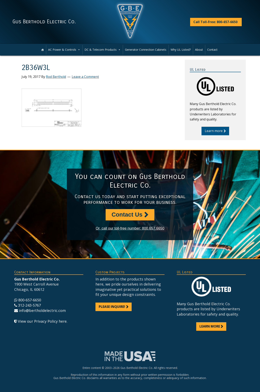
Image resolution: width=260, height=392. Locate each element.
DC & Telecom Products (102, 50)
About (199, 50)
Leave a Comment (85, 76)
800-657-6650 (29, 299)
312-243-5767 (29, 305)
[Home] (42, 50)
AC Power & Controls (64, 50)
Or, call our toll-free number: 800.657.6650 (130, 228)
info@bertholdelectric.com (42, 310)
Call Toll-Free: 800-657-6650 (215, 22)
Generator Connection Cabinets (145, 50)
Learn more (214, 131)
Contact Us (127, 214)
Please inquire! (112, 306)
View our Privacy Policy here (42, 321)
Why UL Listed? (181, 50)
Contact (212, 50)
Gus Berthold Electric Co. (44, 22)
